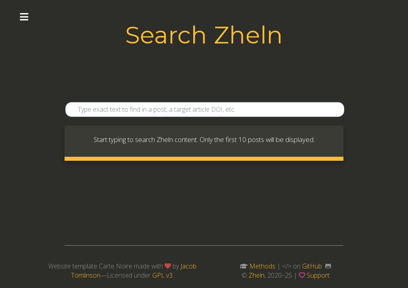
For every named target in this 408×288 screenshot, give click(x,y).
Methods (262, 266)
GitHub (312, 266)
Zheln (257, 275)
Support (318, 275)
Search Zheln (204, 34)
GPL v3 (162, 275)
